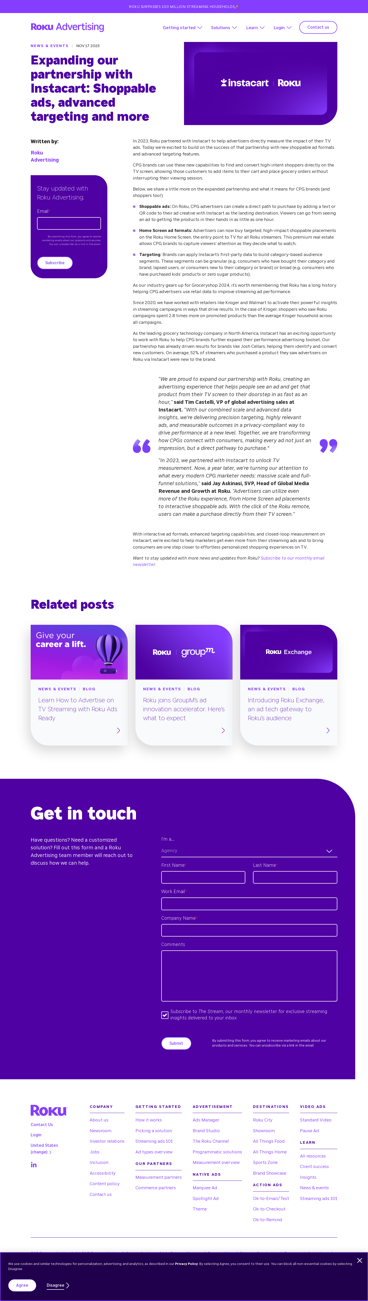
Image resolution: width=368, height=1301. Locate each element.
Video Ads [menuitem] (313, 1107)
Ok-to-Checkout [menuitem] (269, 1209)
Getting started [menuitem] (158, 1107)
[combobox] (249, 851)
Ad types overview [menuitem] (153, 1152)
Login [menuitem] (36, 1135)
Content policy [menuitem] (105, 1184)
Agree (22, 1285)
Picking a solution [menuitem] (153, 1131)
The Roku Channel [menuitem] (211, 1141)
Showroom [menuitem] (264, 1131)
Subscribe (55, 263)
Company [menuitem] (101, 1107)
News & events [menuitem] (314, 1188)
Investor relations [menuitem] (107, 1141)
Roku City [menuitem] (262, 1120)
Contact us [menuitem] (101, 1194)
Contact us (318, 27)
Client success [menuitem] (314, 1166)
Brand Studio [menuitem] (206, 1131)
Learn (252, 28)
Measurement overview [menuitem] (216, 1162)
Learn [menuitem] (307, 1142)
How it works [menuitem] (148, 1120)
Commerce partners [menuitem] (155, 1188)
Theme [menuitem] (200, 1209)
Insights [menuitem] (308, 1177)
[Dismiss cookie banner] (359, 1260)
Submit (176, 1043)
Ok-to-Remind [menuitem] (267, 1220)
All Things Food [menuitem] (269, 1141)
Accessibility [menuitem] (103, 1173)
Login (279, 28)
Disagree (55, 1285)
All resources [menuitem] (313, 1156)
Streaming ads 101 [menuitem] (154, 1141)
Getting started (179, 28)
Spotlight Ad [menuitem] (206, 1198)
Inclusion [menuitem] (99, 1162)
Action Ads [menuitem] (268, 1185)
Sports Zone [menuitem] (265, 1162)
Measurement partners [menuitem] (158, 1177)
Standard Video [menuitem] (315, 1120)
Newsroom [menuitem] (100, 1131)
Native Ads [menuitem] (207, 1174)
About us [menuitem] (99, 1120)
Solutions (220, 28)
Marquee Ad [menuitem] (205, 1188)
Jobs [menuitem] (94, 1152)
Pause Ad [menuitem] (309, 1131)
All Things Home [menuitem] (270, 1152)
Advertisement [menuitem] (213, 1107)
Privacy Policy (186, 1264)
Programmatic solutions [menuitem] (217, 1152)
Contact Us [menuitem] (42, 1125)
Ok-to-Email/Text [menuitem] (271, 1198)
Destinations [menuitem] (271, 1107)
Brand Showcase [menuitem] (269, 1173)
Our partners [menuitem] (153, 1164)
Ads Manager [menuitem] (206, 1120)
